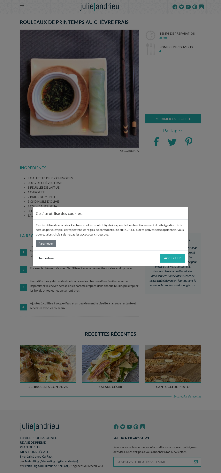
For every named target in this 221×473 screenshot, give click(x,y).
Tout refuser (46, 258)
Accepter (172, 258)
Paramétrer (46, 243)
